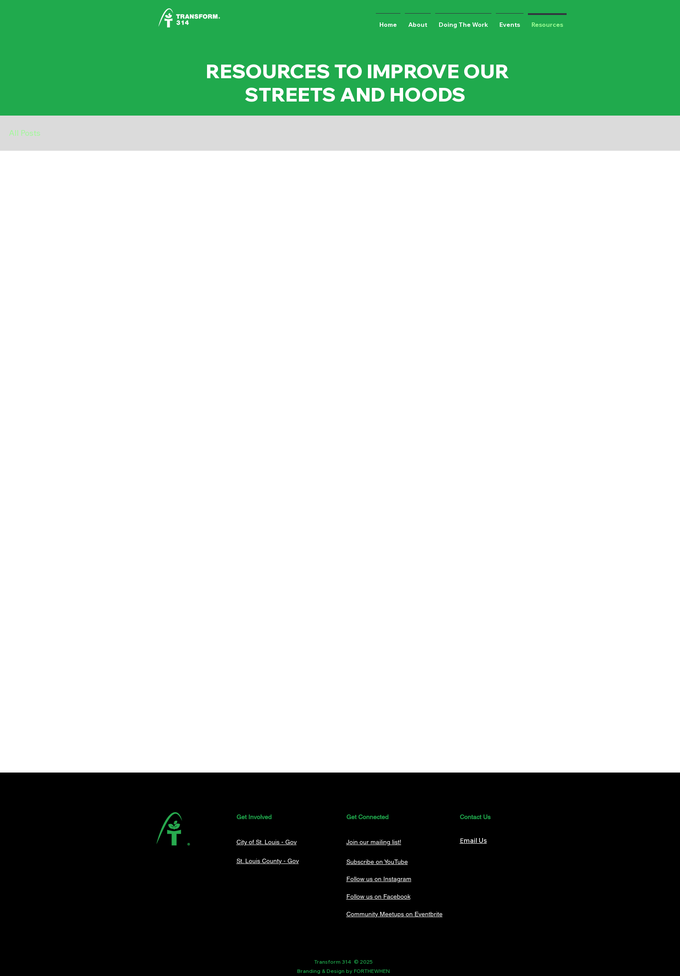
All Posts (24, 133)
